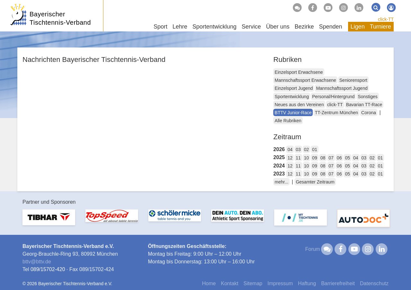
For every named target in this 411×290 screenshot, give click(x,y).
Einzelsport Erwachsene (299, 72)
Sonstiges (367, 96)
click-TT (386, 19)
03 (298, 149)
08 (323, 157)
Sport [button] (160, 26)
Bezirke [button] (304, 26)
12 (290, 157)
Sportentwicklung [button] (214, 26)
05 (347, 157)
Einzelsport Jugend (294, 88)
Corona (368, 112)
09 (314, 157)
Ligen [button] (358, 26)
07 (331, 157)
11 (298, 157)
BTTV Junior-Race (293, 112)
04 (290, 149)
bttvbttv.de (36, 261)
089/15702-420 (48, 269)
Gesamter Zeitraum (315, 181)
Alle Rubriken (288, 120)
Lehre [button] (179, 26)
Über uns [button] (277, 26)
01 (314, 149)
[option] (48, 221)
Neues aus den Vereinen (299, 104)
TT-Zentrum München (336, 112)
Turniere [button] (380, 26)
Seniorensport (353, 80)
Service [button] (251, 26)
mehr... (281, 181)
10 (306, 157)
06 (339, 157)
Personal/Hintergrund (333, 96)
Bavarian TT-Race (364, 104)
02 (306, 149)
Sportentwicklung (292, 96)
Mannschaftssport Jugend (341, 88)
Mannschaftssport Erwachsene (305, 80)
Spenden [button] (330, 26)
